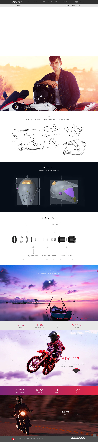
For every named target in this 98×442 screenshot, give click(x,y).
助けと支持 (50, 1)
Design (67, 5)
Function (73, 5)
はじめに (38, 438)
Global (84, 438)
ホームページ (27, 1)
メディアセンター (23, 438)
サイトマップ (34, 438)
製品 (44, 1)
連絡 (64, 1)
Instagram (80, 438)
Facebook (72, 438)
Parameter (78, 5)
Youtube (76, 438)
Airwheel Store (78, 438)
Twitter (74, 438)
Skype (82, 438)
